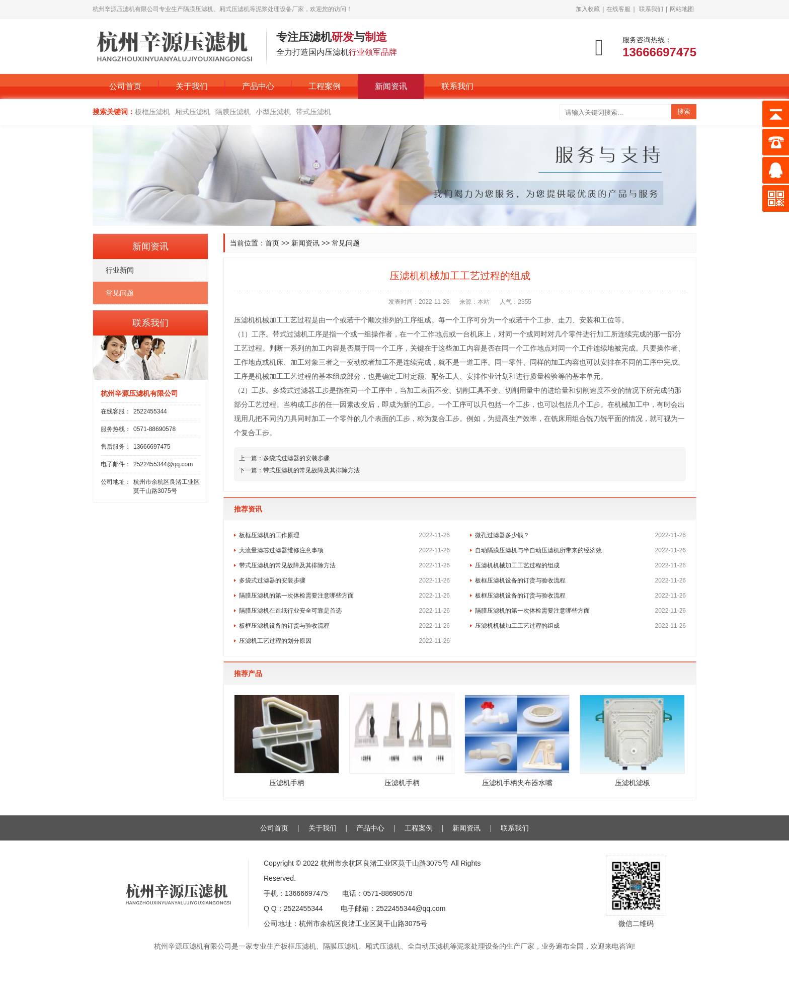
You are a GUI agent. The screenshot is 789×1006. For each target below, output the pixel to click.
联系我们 (651, 9)
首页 (272, 243)
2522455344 (150, 411)
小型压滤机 (273, 112)
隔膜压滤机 (233, 112)
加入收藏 (588, 9)
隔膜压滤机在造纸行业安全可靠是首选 (290, 610)
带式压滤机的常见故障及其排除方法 (311, 470)
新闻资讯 (391, 86)
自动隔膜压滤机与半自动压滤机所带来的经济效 (538, 550)
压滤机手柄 (286, 783)
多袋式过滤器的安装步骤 (296, 458)
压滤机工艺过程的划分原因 (275, 640)
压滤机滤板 (632, 783)
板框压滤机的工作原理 (269, 535)
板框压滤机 (152, 112)
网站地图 (682, 9)
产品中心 (258, 86)
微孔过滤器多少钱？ (502, 535)
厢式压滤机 (192, 112)
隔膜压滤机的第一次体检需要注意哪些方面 (296, 595)
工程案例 (324, 86)
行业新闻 (120, 270)
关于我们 (192, 86)
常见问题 (346, 243)
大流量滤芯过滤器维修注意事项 (281, 550)
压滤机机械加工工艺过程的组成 (517, 565)
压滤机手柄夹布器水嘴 (517, 783)
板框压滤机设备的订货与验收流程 (520, 580)
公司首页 (125, 86)
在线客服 (618, 9)
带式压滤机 (313, 112)
